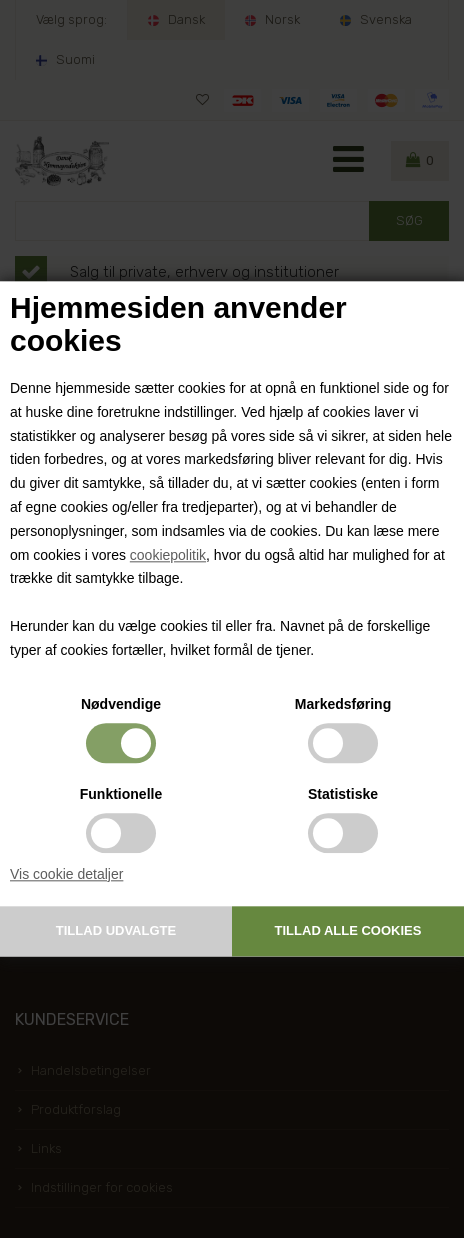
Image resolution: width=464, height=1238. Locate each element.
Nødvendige (121, 704)
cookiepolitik (168, 555)
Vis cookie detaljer (66, 874)
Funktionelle (121, 794)
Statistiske (343, 794)
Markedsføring (343, 704)
